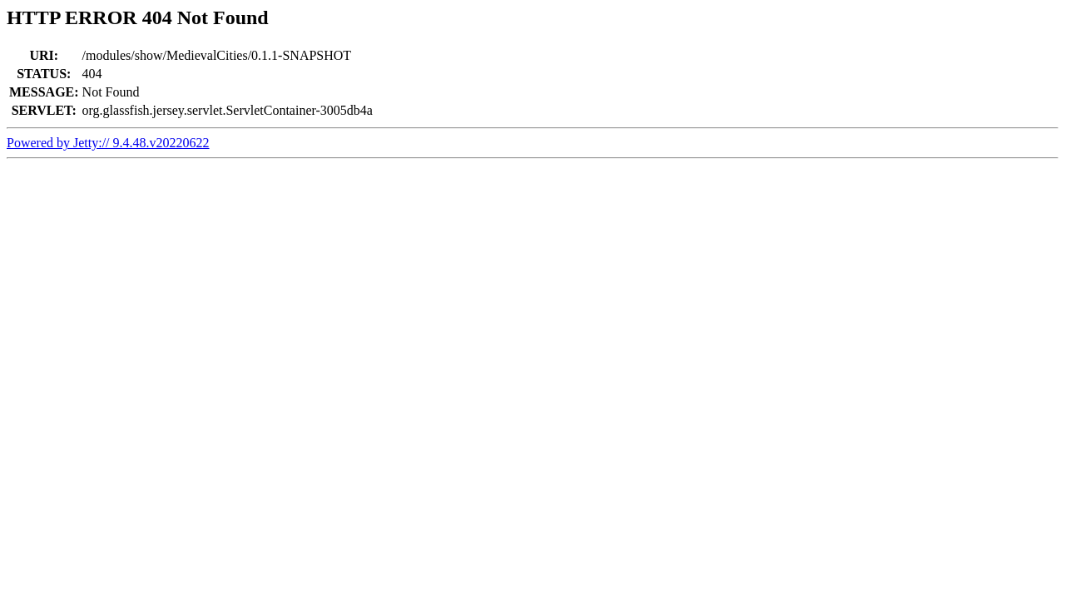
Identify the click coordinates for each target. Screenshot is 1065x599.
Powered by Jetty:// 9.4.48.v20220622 (108, 143)
